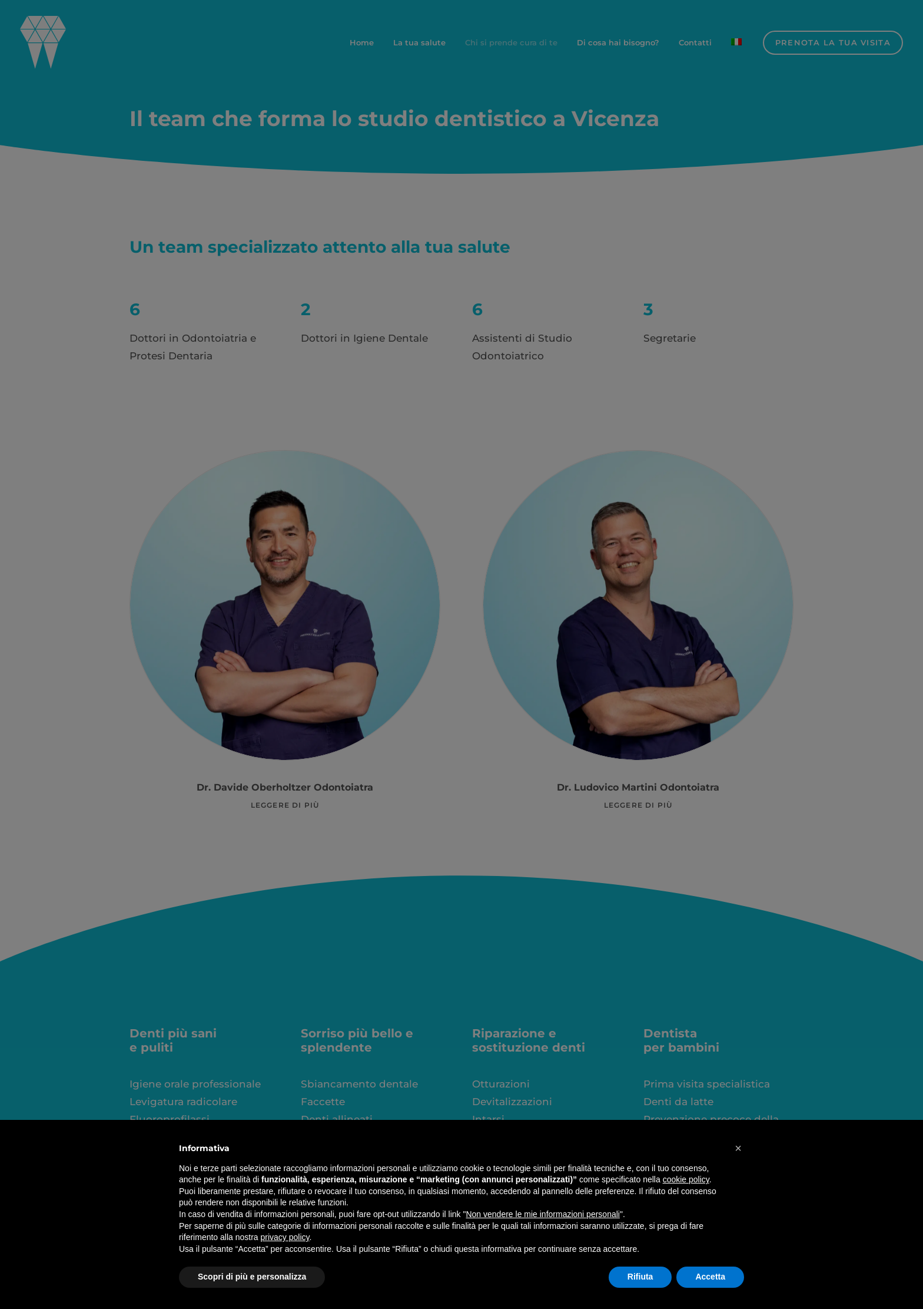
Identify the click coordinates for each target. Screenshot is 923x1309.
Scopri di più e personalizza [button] (252, 1276)
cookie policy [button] (686, 1179)
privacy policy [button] (285, 1237)
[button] (738, 1148)
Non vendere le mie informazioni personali (542, 1214)
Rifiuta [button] (640, 1276)
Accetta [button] (710, 1276)
